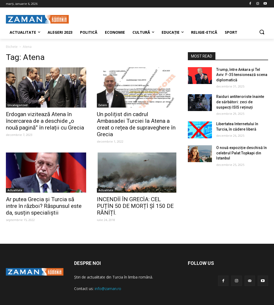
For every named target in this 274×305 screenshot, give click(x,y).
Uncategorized (17, 105)
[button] (261, 32)
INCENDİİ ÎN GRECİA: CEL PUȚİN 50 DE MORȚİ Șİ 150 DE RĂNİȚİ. (135, 206)
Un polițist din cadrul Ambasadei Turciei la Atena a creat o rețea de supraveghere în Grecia (136, 124)
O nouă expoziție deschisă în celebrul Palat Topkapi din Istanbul (241, 153)
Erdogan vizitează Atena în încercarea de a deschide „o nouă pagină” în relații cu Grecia (45, 121)
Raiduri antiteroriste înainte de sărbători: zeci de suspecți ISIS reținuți (240, 101)
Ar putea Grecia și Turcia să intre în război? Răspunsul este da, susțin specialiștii (44, 206)
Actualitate (14, 190)
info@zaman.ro (108, 288)
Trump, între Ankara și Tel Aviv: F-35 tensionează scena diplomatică (241, 74)
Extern (102, 105)
